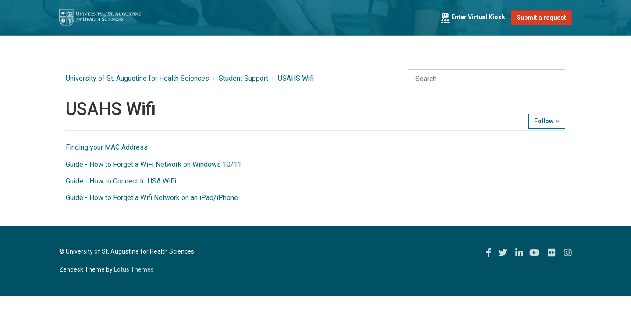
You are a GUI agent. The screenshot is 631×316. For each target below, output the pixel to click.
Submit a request (541, 17)
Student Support (243, 78)
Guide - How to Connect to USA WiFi (121, 181)
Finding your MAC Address (107, 147)
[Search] (486, 79)
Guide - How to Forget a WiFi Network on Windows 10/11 (153, 164)
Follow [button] (543, 121)
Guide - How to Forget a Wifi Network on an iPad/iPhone (152, 198)
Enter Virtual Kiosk (472, 17)
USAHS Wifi (296, 78)
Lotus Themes (134, 269)
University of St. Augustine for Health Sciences (137, 78)
